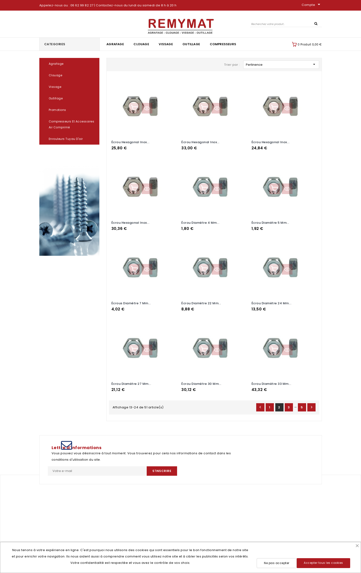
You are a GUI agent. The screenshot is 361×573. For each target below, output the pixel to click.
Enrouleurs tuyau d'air (66, 139)
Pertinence (281, 64)
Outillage (191, 44)
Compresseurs (223, 44)
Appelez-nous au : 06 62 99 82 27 (66, 5)
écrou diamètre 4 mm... (200, 222)
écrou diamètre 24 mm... (271, 302)
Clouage (141, 44)
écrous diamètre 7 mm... (131, 302)
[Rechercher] (286, 24)
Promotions (57, 110)
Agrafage (115, 44)
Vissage (166, 44)
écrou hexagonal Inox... (130, 142)
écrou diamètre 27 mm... (131, 381)
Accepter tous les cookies (323, 563)
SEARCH (316, 23)
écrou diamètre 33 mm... (271, 381)
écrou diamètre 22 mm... (201, 302)
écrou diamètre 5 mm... (270, 222)
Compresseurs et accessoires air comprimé (71, 124)
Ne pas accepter (276, 563)
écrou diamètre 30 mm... (201, 381)
